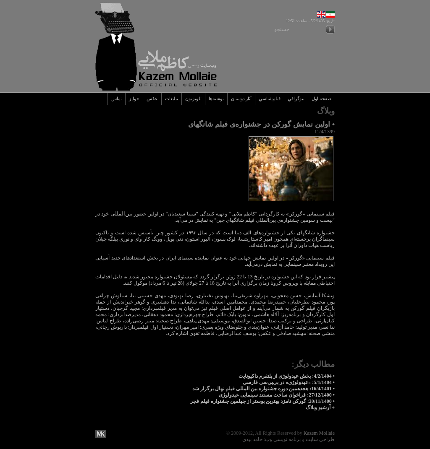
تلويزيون (193, 98)
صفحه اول (321, 98)
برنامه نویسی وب (283, 439)
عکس (152, 98)
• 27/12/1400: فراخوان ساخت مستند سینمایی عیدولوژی (277, 395)
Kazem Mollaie (319, 433)
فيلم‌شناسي (270, 98)
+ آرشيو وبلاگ (320, 407)
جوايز (134, 98)
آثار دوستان (241, 98)
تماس (116, 98)
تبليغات (171, 98)
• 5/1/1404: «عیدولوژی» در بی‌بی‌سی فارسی (289, 382)
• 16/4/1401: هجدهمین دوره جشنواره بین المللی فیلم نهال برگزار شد (263, 389)
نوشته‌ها (216, 98)
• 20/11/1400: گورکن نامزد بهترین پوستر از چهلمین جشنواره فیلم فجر (262, 401)
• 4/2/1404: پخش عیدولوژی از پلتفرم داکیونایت (287, 376)
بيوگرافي (296, 98)
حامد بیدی (252, 439)
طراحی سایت (320, 439)
